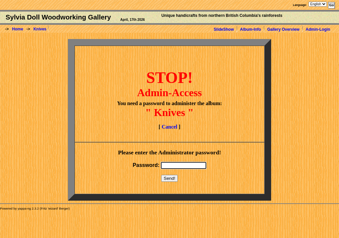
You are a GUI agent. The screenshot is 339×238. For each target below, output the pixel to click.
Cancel (169, 127)
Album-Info (250, 29)
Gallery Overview (283, 29)
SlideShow (224, 29)
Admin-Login (318, 29)
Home (17, 29)
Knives (39, 29)
